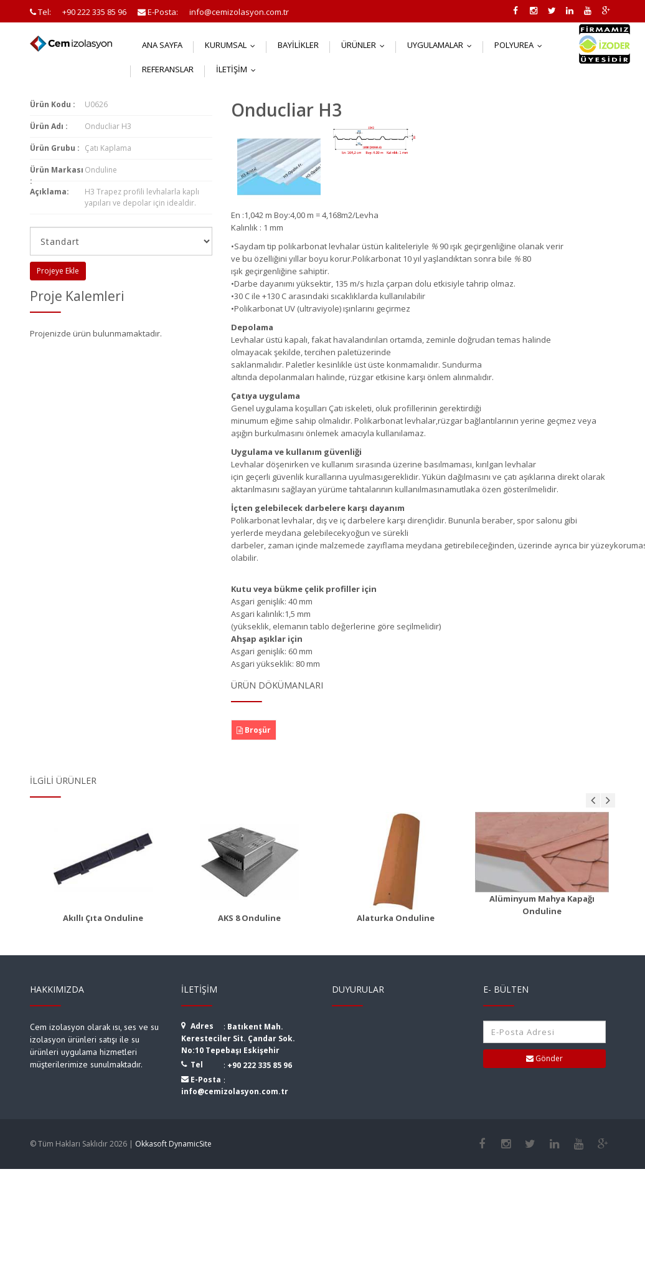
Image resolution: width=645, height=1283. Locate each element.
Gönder (544, 1058)
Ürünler (365, 44)
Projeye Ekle (58, 270)
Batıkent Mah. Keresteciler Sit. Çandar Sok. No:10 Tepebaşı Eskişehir (238, 1038)
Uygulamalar (442, 44)
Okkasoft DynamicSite (173, 1143)
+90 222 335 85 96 (259, 1065)
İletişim (238, 69)
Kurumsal (233, 44)
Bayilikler (298, 44)
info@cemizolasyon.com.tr (234, 1091)
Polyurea (521, 44)
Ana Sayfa (162, 44)
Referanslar (168, 69)
